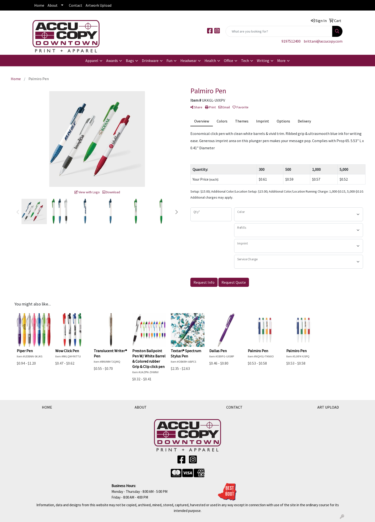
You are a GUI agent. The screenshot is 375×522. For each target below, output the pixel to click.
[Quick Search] (279, 31)
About (53, 5)
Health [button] (210, 60)
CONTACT (234, 407)
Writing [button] (263, 60)
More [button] (281, 60)
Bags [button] (130, 60)
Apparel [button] (91, 60)
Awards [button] (112, 60)
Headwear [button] (188, 60)
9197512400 (291, 41)
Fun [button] (169, 60)
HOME (47, 407)
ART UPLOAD (328, 407)
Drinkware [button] (150, 60)
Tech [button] (245, 60)
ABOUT (141, 407)
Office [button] (228, 60)
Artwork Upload (98, 5)
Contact (75, 5)
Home (39, 5)
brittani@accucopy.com (323, 41)
